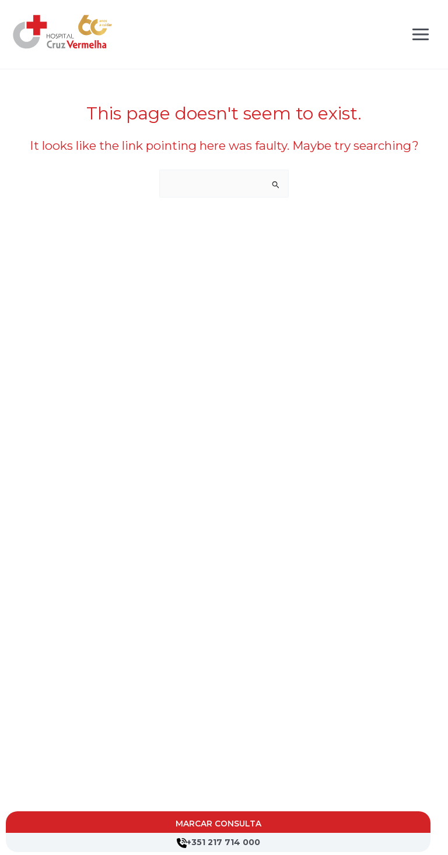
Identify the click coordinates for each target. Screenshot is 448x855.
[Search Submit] (276, 184)
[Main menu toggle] (421, 35)
